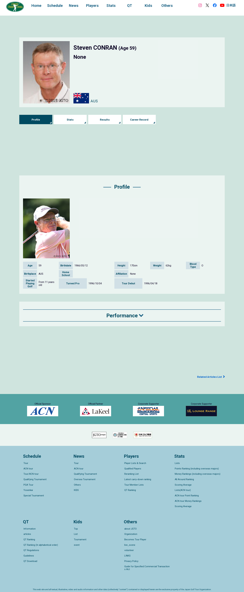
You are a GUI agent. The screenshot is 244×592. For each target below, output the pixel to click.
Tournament (79, 536)
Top (75, 527)
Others (76, 488)
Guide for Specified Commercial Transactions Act (147, 559)
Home (37, 6)
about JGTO (130, 527)
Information (29, 527)
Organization (130, 531)
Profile (35, 119)
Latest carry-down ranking (137, 484)
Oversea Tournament (84, 484)
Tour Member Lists (133, 488)
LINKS (127, 549)
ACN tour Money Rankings (187, 501)
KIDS (75, 493)
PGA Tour (28, 488)
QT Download (30, 553)
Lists (176, 471)
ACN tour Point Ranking (186, 497)
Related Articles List (209, 376)
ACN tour (28, 475)
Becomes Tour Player (135, 536)
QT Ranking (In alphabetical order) (40, 540)
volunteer (128, 545)
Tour (25, 471)
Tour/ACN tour (30, 480)
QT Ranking (129, 493)
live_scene (129, 540)
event (76, 540)
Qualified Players (132, 475)
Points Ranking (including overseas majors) (196, 475)
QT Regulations (31, 545)
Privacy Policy (131, 553)
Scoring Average (182, 488)
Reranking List (131, 480)
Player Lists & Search (135, 471)
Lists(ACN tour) (182, 493)
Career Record (139, 119)
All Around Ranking (183, 484)
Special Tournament (33, 497)
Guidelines (28, 549)
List (75, 531)
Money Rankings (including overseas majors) (197, 480)
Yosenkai (27, 493)
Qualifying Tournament (34, 484)
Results (105, 119)
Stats (70, 119)
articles (26, 531)
